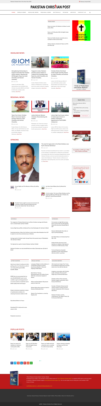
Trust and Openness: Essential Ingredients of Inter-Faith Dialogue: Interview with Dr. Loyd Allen (60, 251)
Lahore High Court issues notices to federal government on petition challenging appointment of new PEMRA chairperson (60, 119)
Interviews (29, 395)
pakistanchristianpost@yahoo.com (44, 386)
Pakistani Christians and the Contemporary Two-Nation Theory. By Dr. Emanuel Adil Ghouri (60, 296)
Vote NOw (76, 115)
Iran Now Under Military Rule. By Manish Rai (56, 186)
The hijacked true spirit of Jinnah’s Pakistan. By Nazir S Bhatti (24, 244)
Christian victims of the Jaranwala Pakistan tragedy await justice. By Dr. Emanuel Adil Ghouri (60, 280)
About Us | (64, 395)
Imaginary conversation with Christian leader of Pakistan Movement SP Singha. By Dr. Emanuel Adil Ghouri (60, 273)
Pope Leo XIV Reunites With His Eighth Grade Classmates (31, 345)
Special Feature (35, 395)
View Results (85, 115)
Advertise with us (70, 395)
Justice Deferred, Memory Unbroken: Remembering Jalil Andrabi (39, 117)
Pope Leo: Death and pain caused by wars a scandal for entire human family (47, 345)
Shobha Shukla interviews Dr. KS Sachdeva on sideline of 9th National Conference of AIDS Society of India (60, 244)
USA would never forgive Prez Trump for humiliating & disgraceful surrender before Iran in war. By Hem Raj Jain (60, 266)
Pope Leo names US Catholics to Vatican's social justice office (16, 345)
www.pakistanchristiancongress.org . (52, 380)
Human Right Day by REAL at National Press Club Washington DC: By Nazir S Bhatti (30, 228)
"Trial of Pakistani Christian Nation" (64, 378)
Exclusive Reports (43, 395)
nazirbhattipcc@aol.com (32, 386)
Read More (18, 91)
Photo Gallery (58, 395)
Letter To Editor (51, 395)
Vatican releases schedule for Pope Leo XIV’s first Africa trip (63, 345)
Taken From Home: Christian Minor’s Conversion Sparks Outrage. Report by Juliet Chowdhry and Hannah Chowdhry (19, 119)
